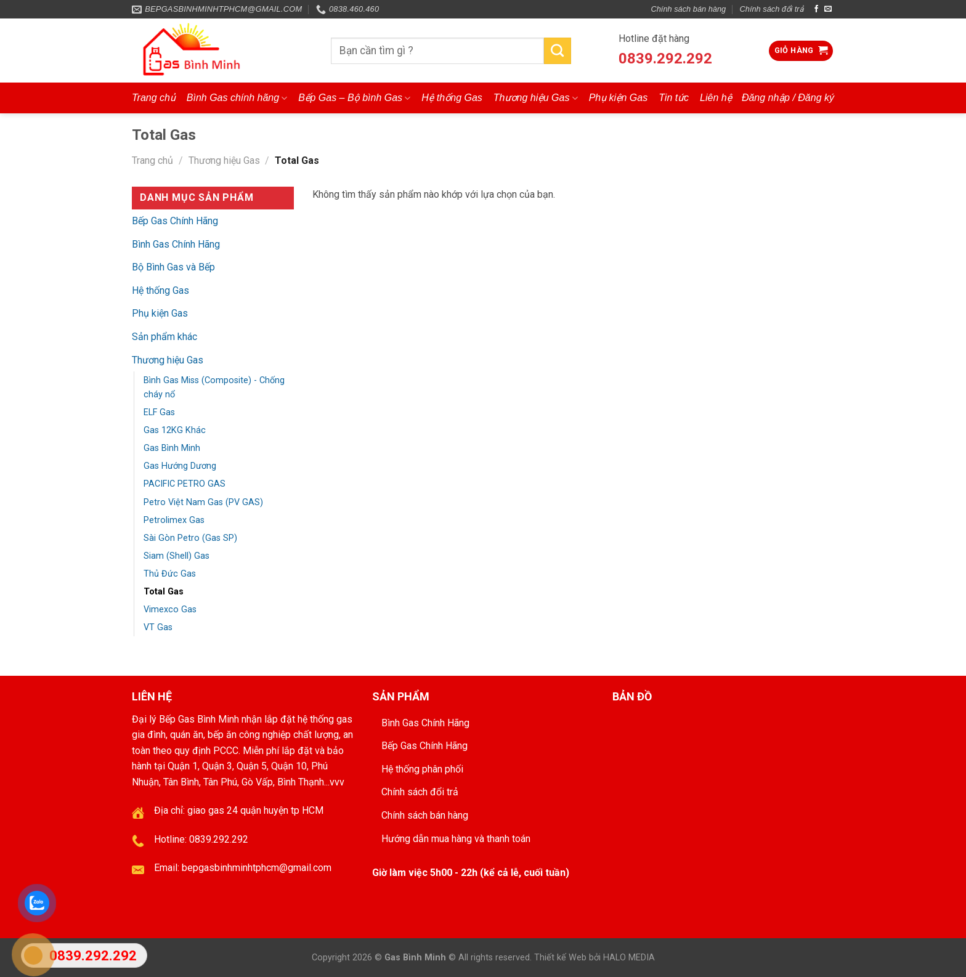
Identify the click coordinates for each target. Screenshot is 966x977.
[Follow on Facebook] (816, 9)
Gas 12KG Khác (175, 430)
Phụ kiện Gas (618, 97)
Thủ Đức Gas (170, 574)
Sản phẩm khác (164, 337)
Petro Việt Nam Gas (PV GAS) (203, 502)
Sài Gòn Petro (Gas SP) (190, 538)
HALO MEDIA (629, 957)
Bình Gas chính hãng (237, 98)
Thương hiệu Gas (535, 98)
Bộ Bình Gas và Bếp (173, 267)
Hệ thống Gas (451, 97)
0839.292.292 (665, 58)
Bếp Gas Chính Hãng (175, 221)
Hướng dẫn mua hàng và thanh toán (455, 839)
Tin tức (674, 97)
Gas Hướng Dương (180, 466)
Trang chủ (154, 97)
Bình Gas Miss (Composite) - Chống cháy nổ (214, 387)
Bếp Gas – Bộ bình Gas (354, 98)
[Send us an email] (828, 9)
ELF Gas (159, 412)
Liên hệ (716, 97)
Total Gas (164, 591)
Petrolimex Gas (174, 520)
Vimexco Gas (170, 609)
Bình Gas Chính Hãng (176, 244)
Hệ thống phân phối (422, 769)
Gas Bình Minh (172, 448)
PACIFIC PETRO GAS (184, 484)
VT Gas (158, 627)
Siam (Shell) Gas (176, 556)
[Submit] (557, 51)
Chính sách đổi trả (772, 9)
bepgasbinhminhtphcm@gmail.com (256, 868)
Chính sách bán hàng (688, 9)
